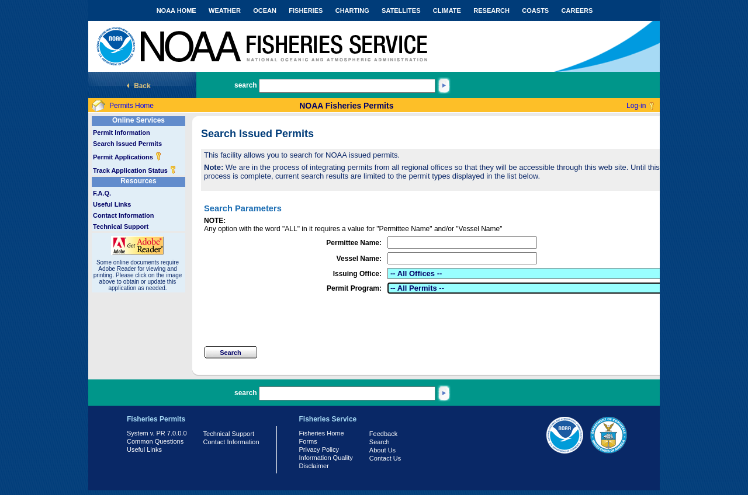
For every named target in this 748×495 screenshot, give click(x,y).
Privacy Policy (319, 449)
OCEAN (264, 10)
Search (379, 441)
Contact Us (385, 458)
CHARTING (352, 10)
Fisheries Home (321, 433)
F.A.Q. (102, 193)
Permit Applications (127, 157)
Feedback (383, 433)
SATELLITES (401, 10)
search (245, 85)
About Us (382, 450)
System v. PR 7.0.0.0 (157, 433)
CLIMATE (447, 10)
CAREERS (577, 10)
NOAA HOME (176, 10)
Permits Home (131, 106)
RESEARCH (491, 10)
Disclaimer (314, 465)
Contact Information (123, 215)
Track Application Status (134, 170)
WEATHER (225, 10)
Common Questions (155, 441)
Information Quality (326, 457)
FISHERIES (306, 10)
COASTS (535, 10)
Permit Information (121, 132)
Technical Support (120, 226)
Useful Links (112, 204)
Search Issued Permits (127, 143)
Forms (308, 441)
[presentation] (293, 320)
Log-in (636, 106)
